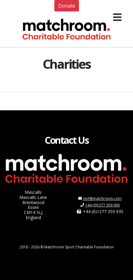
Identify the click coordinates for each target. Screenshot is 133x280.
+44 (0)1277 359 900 (100, 205)
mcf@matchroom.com (100, 198)
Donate (66, 5)
